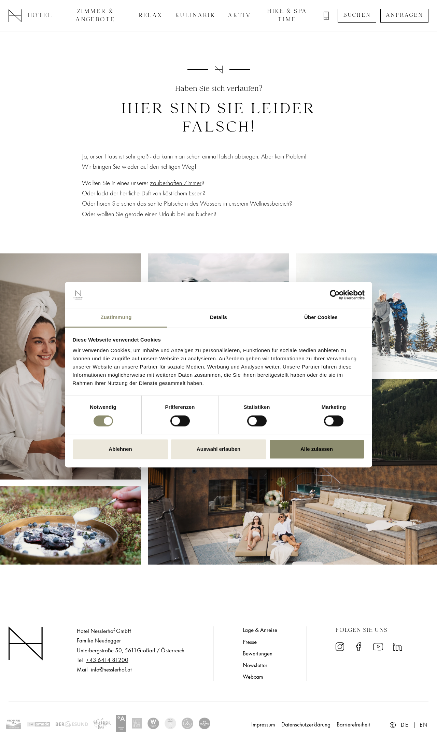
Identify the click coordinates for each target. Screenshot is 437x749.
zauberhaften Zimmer (175, 183)
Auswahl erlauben (218, 449)
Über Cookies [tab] (321, 317)
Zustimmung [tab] (116, 317)
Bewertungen (257, 653)
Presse (250, 642)
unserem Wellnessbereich (259, 203)
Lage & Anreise (260, 630)
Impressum (263, 724)
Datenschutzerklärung (305, 724)
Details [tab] (218, 317)
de (405, 725)
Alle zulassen (316, 449)
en (424, 725)
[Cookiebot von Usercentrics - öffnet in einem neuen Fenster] (335, 295)
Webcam (253, 677)
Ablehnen (120, 449)
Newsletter (255, 665)
